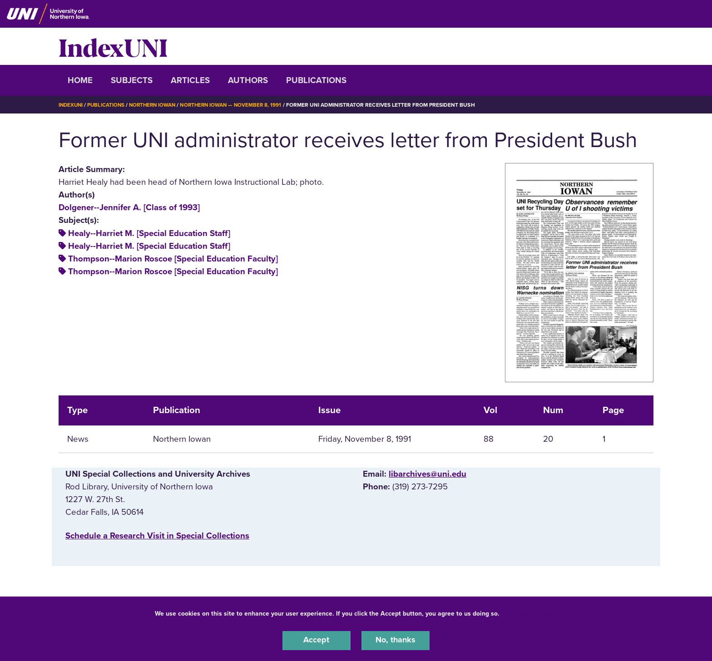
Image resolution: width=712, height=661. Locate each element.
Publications (316, 80)
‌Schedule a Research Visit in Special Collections (157, 536)
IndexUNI (113, 46)
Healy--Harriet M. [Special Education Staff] (149, 233)
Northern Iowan (156, 105)
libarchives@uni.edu (427, 474)
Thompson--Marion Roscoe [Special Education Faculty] (173, 259)
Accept (316, 640)
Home (80, 80)
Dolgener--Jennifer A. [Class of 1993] (129, 207)
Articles (190, 80)
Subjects (132, 80)
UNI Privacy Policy (530, 613)
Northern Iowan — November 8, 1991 (238, 105)
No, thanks (395, 640)
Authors (248, 80)
